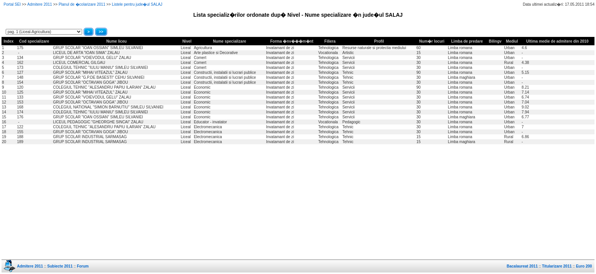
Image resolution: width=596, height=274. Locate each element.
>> (101, 32)
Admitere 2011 (39, 4)
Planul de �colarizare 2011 (82, 4)
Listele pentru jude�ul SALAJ (137, 4)
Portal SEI (12, 4)
